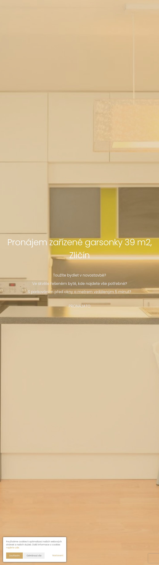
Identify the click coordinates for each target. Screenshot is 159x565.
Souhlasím (14, 555)
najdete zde (12, 547)
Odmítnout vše (33, 555)
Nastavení (57, 555)
